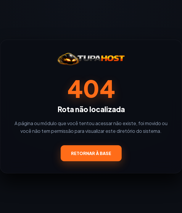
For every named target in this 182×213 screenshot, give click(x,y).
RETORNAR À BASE (91, 153)
